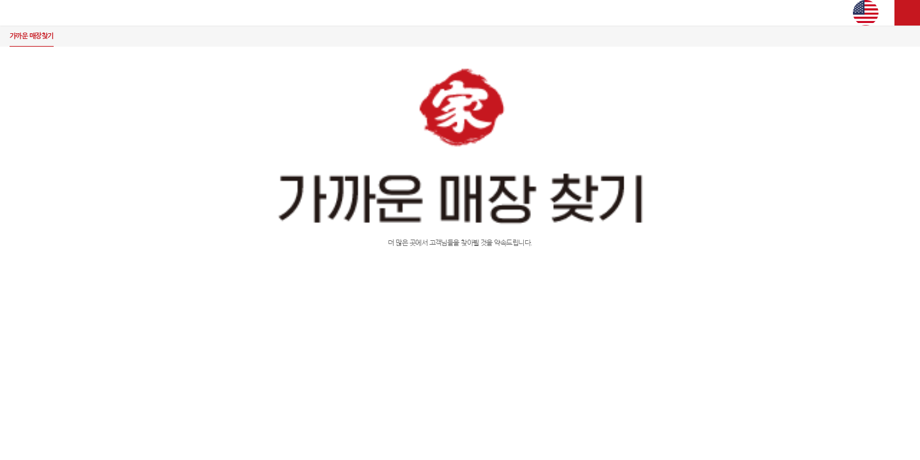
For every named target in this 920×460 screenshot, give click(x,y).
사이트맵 (907, 13)
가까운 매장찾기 (32, 36)
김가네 (460, 13)
